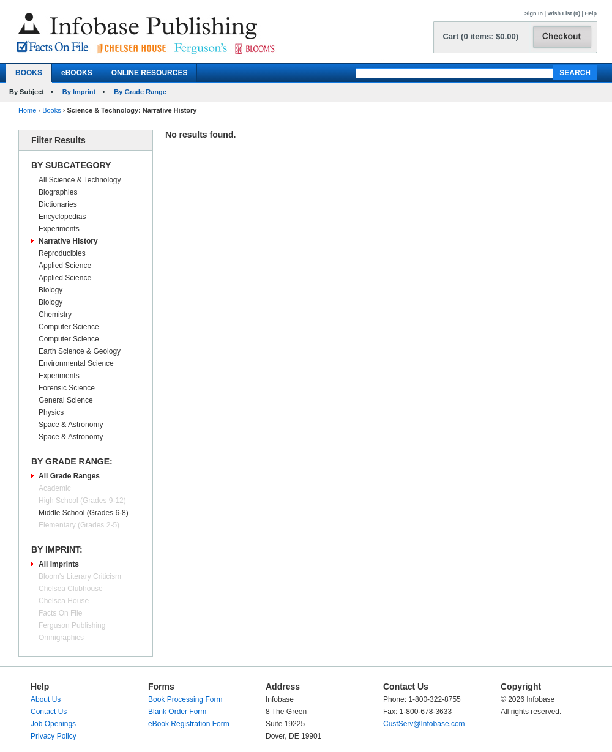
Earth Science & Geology (80, 351)
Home (27, 110)
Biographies (58, 192)
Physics (51, 412)
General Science (66, 400)
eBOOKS (76, 73)
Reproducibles (62, 253)
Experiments (59, 229)
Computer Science (69, 326)
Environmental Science (76, 363)
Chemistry (55, 314)
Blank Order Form (177, 711)
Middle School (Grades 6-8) (84, 512)
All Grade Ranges (69, 476)
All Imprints (59, 564)
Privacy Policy (53, 736)
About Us (46, 699)
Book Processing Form (185, 699)
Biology (50, 290)
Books (51, 110)
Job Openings (53, 724)
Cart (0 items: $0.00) (480, 36)
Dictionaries (58, 204)
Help (590, 13)
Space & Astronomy (71, 424)
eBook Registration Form (189, 724)
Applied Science (65, 265)
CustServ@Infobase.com (424, 724)
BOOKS (28, 73)
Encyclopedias (62, 216)
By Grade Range (140, 91)
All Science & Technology (80, 180)
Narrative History (68, 241)
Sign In (533, 13)
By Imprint (78, 91)
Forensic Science (67, 388)
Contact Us (49, 711)
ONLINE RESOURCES (149, 73)
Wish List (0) (564, 13)
